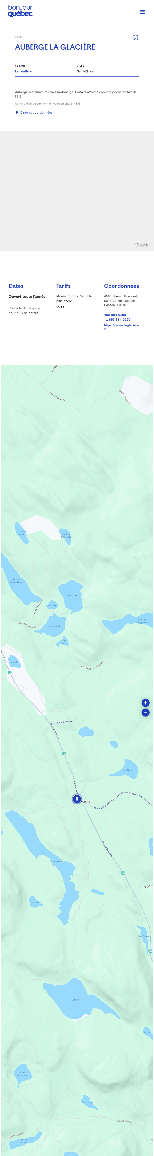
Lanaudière (23, 71)
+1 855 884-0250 (117, 319)
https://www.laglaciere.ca (122, 326)
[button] (77, 798)
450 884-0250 (115, 314)
